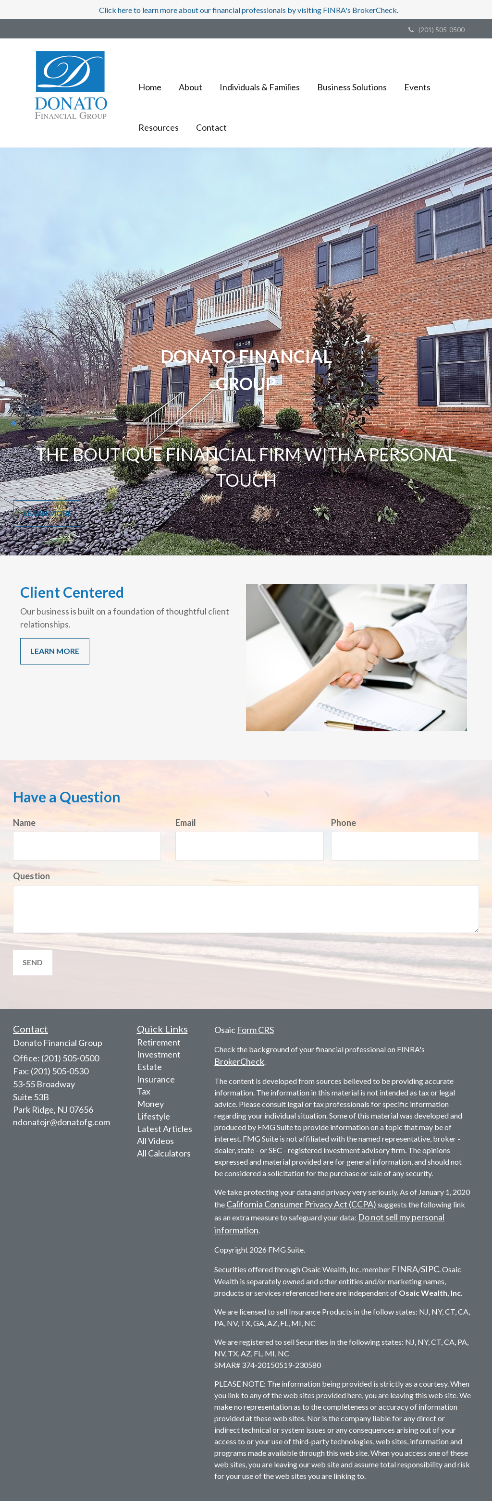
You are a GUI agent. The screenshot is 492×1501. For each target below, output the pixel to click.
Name (24, 822)
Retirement (159, 1042)
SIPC (430, 1269)
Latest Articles (164, 1128)
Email (185, 822)
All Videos (155, 1140)
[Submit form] (32, 962)
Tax (143, 1091)
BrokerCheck (239, 1061)
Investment (159, 1054)
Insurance (156, 1079)
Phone (343, 822)
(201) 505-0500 (436, 29)
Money (150, 1103)
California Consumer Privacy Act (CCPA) (301, 1204)
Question (31, 876)
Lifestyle (153, 1116)
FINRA (405, 1269)
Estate (149, 1066)
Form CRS (255, 1029)
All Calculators (164, 1153)
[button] (190, 72)
